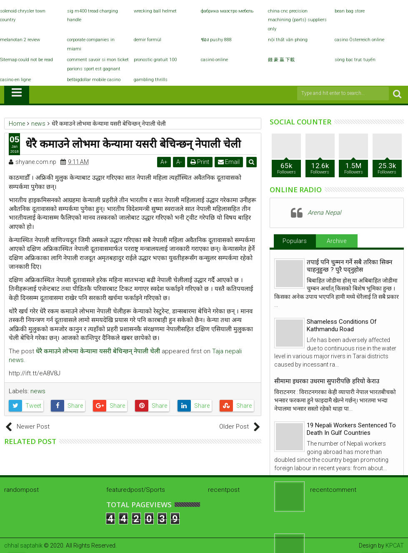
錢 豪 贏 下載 (281, 59)
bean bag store (350, 11)
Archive (336, 241)
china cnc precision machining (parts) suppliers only (297, 20)
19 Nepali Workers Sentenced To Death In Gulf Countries (351, 429)
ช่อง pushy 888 (216, 39)
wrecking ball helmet (155, 11)
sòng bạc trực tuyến (355, 59)
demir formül (147, 39)
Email (229, 162)
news (37, 391)
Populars (295, 241)
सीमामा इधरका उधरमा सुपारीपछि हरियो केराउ (326, 381)
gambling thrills (151, 79)
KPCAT (394, 545)
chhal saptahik (23, 545)
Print (200, 162)
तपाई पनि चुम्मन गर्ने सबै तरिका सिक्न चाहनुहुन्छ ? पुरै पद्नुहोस (349, 265)
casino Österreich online (359, 39)
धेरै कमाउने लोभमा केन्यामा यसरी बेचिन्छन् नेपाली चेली (98, 351)
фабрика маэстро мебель (227, 11)
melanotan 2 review (20, 39)
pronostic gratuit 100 (155, 59)
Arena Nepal (324, 212)
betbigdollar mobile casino (93, 79)
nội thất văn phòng (288, 39)
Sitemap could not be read (26, 59)
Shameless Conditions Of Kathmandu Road (342, 325)
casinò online (214, 59)
